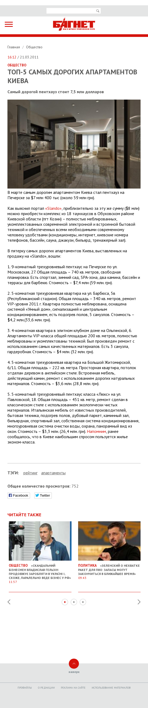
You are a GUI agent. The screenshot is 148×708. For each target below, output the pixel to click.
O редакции (46, 687)
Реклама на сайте (73, 687)
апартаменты (53, 472)
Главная (14, 47)
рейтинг (30, 472)
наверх (74, 672)
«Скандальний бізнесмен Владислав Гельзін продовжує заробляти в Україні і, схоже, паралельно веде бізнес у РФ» (40, 571)
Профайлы (25, 687)
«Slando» (53, 208)
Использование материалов (111, 687)
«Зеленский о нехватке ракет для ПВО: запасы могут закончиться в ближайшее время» (109, 569)
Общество (34, 47)
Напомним (96, 431)
